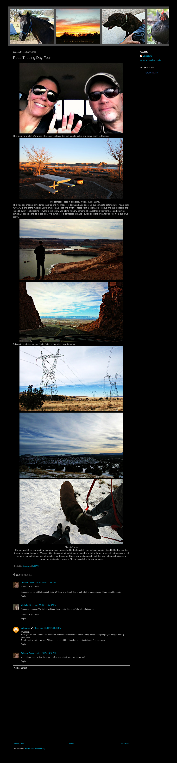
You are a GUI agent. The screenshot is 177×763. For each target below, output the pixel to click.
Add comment (20, 668)
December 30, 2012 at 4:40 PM (42, 605)
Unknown (25, 628)
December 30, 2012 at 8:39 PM (47, 628)
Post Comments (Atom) (35, 748)
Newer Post (19, 744)
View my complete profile (150, 60)
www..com (152, 73)
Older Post (124, 744)
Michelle (24, 605)
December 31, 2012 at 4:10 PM (42, 653)
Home (72, 744)
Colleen (24, 583)
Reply (23, 596)
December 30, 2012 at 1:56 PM (42, 583)
